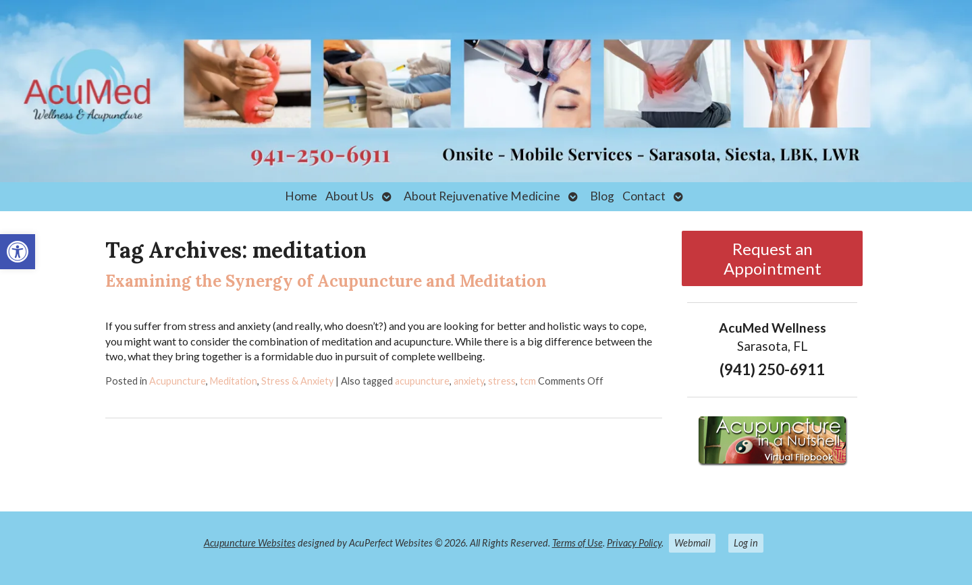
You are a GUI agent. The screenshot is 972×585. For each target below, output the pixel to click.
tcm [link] (528, 381)
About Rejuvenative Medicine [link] (482, 196)
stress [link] (502, 381)
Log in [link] (746, 543)
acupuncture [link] (422, 381)
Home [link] (301, 196)
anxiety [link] (469, 381)
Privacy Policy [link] (634, 543)
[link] (17, 251)
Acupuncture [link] (177, 381)
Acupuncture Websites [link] (250, 543)
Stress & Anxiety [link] (297, 381)
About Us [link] (349, 196)
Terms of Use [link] (577, 543)
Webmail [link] (692, 543)
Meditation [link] (233, 381)
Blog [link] (602, 196)
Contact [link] (644, 196)
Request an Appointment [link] (772, 258)
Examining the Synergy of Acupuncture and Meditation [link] (326, 281)
